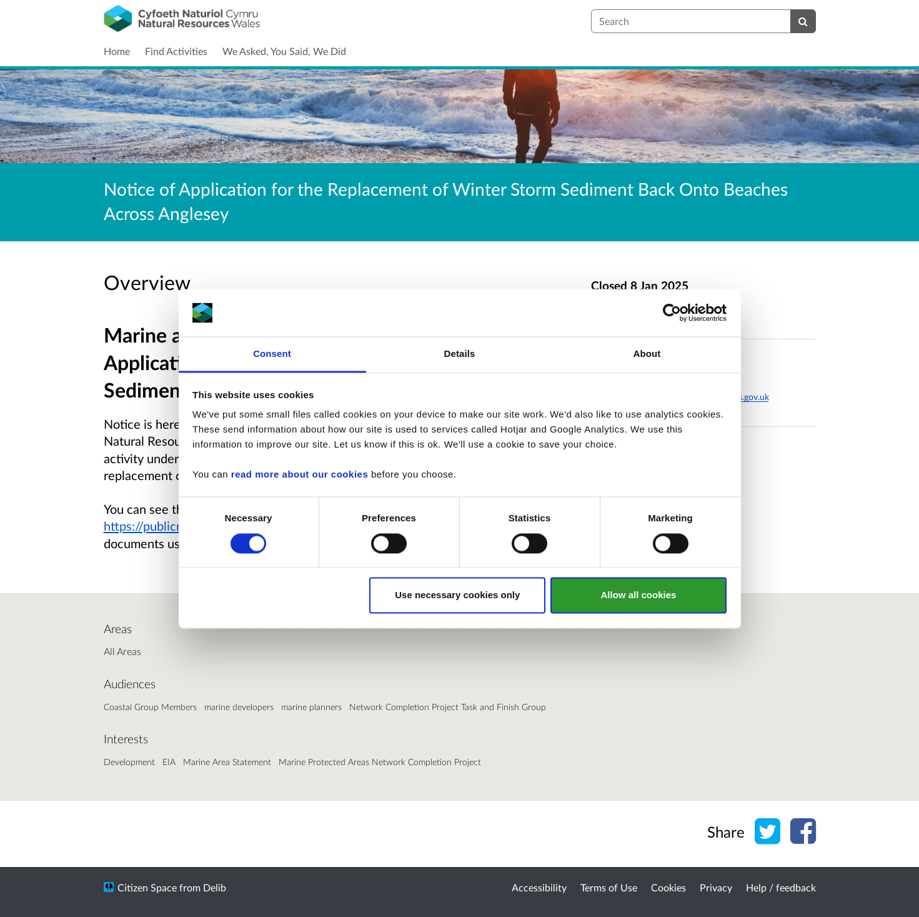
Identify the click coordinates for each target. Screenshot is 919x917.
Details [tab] (459, 354)
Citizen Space (147, 887)
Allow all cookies (638, 595)
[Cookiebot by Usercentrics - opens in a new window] (672, 312)
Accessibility (539, 887)
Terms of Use (608, 887)
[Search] (803, 21)
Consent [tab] (272, 354)
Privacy (716, 887)
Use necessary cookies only (457, 595)
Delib (214, 887)
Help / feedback (781, 887)
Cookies (668, 887)
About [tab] (647, 354)
